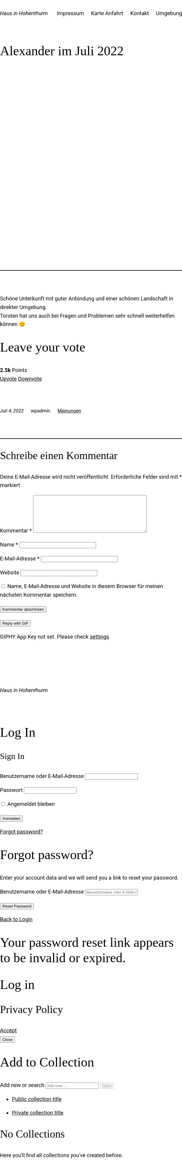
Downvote (30, 379)
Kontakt (139, 13)
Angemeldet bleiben (28, 811)
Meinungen (69, 411)
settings (99, 644)
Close (7, 1047)
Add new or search (50, 1092)
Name (9, 552)
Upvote (8, 379)
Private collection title (38, 1120)
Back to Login (16, 926)
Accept (8, 1037)
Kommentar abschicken (23, 616)
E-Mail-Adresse (19, 566)
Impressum (70, 13)
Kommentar (16, 538)
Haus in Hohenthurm (24, 13)
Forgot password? (21, 839)
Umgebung (169, 13)
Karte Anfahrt (107, 13)
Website (9, 579)
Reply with (15, 630)
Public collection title (36, 1106)
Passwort (11, 797)
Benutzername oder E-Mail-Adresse (42, 783)
